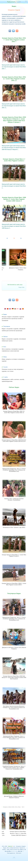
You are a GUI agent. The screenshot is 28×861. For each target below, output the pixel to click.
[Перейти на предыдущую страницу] (7, 238)
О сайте (5, 377)
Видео (5, 314)
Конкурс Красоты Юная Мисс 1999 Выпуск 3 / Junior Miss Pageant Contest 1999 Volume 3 (14, 199)
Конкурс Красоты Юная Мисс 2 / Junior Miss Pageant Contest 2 (14, 160)
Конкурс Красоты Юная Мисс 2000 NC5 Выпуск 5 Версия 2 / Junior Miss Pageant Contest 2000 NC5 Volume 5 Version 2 (14, 119)
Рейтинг (5, 336)
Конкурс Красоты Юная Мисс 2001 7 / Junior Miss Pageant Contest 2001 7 (14, 39)
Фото (4, 346)
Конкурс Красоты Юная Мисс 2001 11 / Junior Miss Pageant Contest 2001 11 (14, 78)
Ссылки (5, 367)
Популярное (6, 326)
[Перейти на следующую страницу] (21, 238)
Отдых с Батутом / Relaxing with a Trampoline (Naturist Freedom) (14, 268)
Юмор (5, 357)
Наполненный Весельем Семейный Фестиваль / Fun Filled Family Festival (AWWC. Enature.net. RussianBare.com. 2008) (14, 834)
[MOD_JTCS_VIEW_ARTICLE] (14, 257)
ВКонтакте (18, 853)
